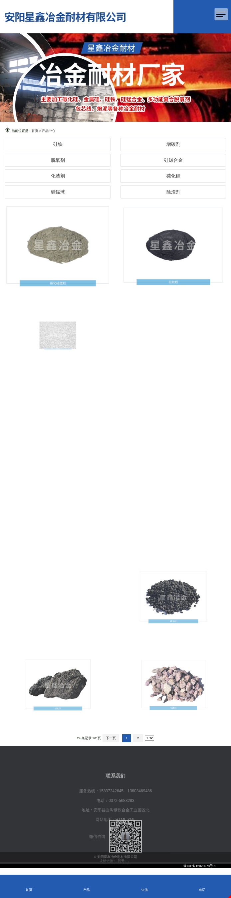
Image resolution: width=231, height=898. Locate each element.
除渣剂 (173, 191)
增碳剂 (173, 144)
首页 (35, 131)
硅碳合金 (173, 160)
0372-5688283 (121, 810)
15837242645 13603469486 (125, 801)
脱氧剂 (58, 160)
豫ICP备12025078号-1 (199, 866)
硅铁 (58, 144)
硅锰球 (58, 191)
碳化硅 (173, 175)
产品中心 (48, 131)
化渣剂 (58, 175)
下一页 (111, 738)
